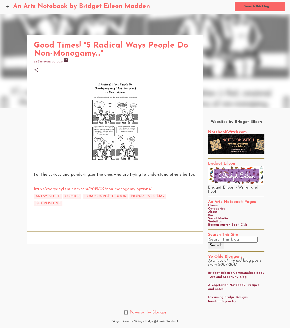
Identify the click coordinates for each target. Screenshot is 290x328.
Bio (210, 215)
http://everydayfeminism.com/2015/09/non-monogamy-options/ (93, 189)
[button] (36, 70)
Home (213, 205)
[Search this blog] (264, 6)
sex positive (48, 203)
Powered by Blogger (145, 312)
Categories (216, 208)
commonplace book (105, 196)
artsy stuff (47, 196)
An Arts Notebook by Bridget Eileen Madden (81, 6)
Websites (215, 221)
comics (72, 196)
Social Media (218, 218)
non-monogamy (148, 196)
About (213, 212)
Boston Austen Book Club (227, 224)
